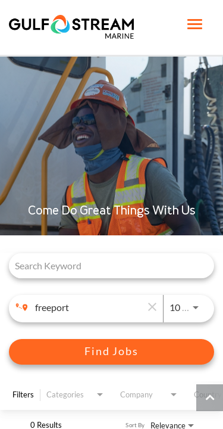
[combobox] (105, 265)
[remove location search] (151, 307)
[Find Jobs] (111, 352)
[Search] (111, 352)
